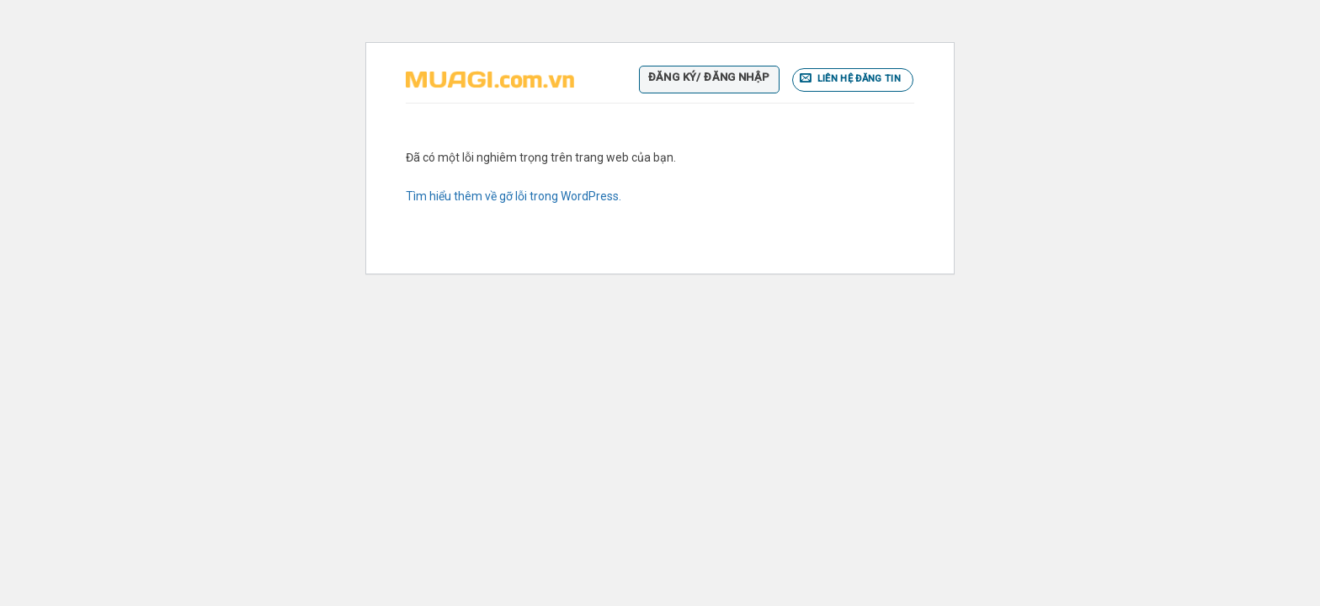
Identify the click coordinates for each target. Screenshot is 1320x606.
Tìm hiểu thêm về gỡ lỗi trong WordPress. (513, 196)
